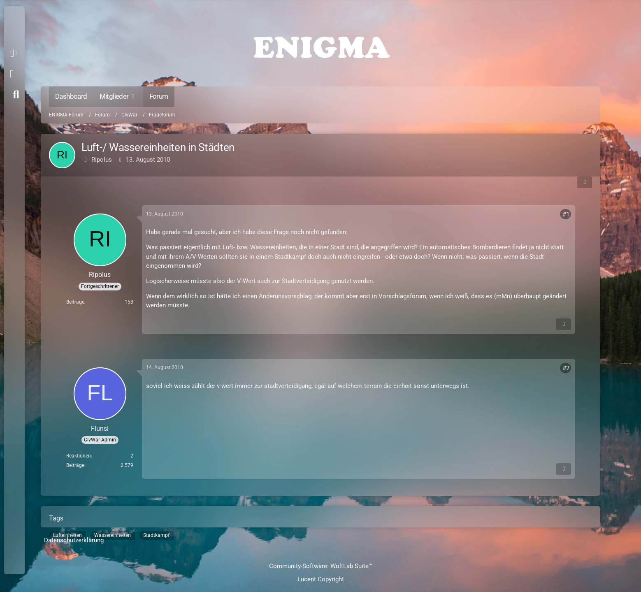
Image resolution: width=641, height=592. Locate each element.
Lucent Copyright (320, 579)
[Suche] (16, 94)
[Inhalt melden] (563, 324)
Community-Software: (320, 566)
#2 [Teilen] (565, 368)
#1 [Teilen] (565, 214)
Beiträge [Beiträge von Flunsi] (75, 465)
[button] (15, 53)
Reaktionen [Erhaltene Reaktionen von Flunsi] (78, 456)
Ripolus (101, 159)
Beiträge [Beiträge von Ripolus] (75, 302)
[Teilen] (584, 182)
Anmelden (11, 74)
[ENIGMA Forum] (320, 45)
